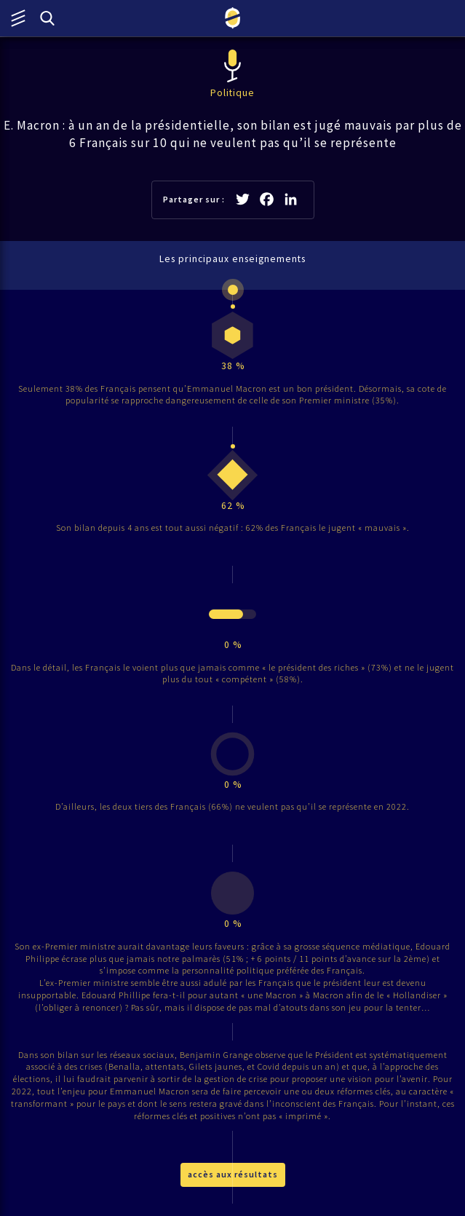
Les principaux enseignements (232, 259)
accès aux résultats (233, 1174)
